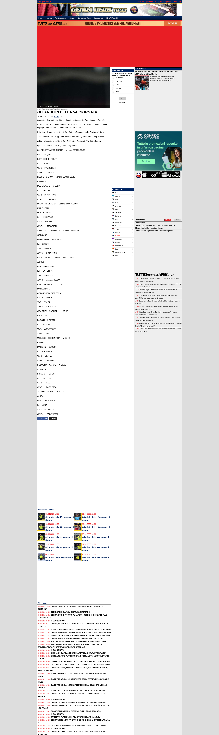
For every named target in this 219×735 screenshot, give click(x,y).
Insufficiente (119, 78)
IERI (177, 220)
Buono (117, 85)
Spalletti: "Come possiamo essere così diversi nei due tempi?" (80, 662)
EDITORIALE (140, 69)
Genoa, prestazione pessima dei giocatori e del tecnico (77, 638)
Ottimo (117, 92)
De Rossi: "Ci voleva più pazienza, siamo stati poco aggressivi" (80, 665)
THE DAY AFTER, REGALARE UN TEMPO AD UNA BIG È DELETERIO (156, 72)
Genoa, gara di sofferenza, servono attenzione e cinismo (78, 702)
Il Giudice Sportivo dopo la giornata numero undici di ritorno (81, 630)
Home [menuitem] (40, 18)
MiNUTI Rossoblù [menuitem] (112, 18)
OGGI (168, 220)
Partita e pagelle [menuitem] (60, 18)
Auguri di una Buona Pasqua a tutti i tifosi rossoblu (76, 711)
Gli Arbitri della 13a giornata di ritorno (70, 612)
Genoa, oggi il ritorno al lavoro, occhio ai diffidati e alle (155, 225)
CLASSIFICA (117, 189)
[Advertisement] (109, 46)
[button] (122, 98)
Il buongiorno (58, 621)
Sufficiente (118, 81)
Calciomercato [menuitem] (98, 18)
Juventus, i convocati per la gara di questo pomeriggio (78, 691)
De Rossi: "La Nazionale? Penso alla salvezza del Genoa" (78, 726)
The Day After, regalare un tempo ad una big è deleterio (78, 641)
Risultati (122, 102)
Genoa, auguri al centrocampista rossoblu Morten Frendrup (81, 632)
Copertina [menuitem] (48, 18)
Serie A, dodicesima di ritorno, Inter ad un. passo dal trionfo (80, 635)
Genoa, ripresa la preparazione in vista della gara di (154, 231)
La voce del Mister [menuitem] (84, 18)
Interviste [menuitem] (72, 18)
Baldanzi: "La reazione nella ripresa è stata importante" (78, 653)
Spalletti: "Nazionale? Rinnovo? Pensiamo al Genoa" (76, 717)
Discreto (118, 88)
